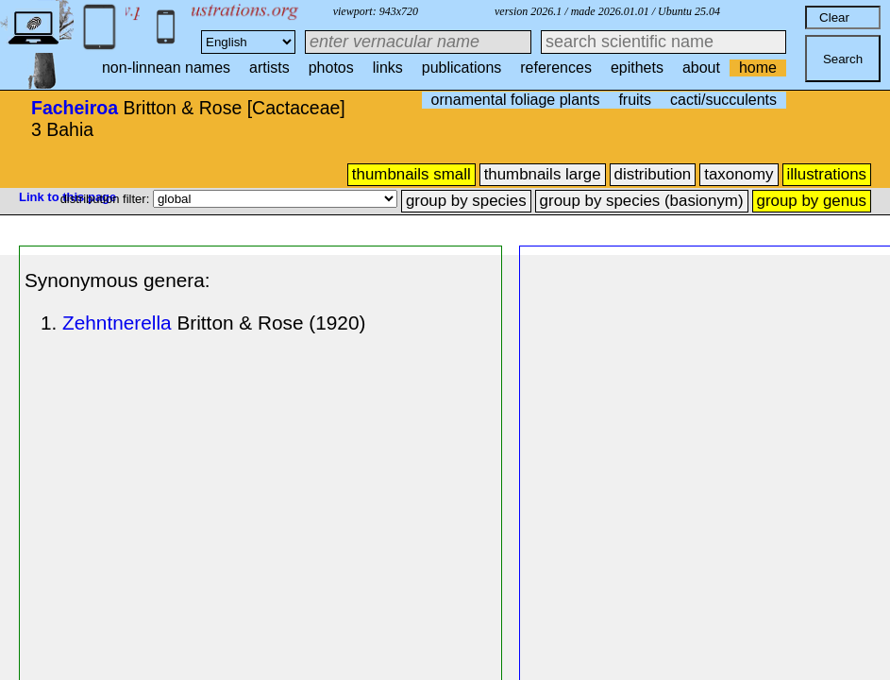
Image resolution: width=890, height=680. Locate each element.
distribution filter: (106, 199)
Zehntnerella (117, 322)
